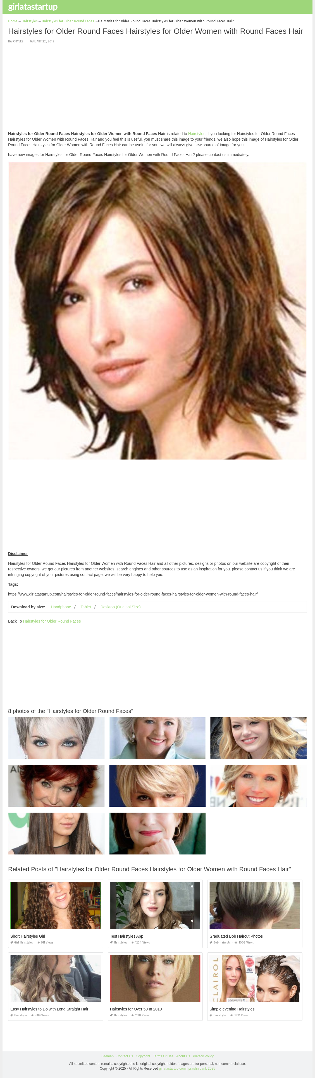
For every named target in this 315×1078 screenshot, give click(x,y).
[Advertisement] (157, 88)
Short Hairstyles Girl (27, 936)
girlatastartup (33, 6)
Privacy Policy (203, 1056)
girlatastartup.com (172, 1068)
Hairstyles (15, 41)
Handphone (61, 607)
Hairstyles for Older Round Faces (52, 621)
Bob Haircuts (220, 942)
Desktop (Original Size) (121, 607)
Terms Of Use (163, 1056)
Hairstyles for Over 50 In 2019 (136, 1009)
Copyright (143, 1056)
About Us (183, 1056)
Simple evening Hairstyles (231, 1009)
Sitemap (107, 1056)
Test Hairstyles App (126, 936)
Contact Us (124, 1056)
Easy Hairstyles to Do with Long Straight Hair (49, 1009)
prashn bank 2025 (201, 1068)
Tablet (85, 607)
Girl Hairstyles (21, 942)
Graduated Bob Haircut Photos (236, 936)
